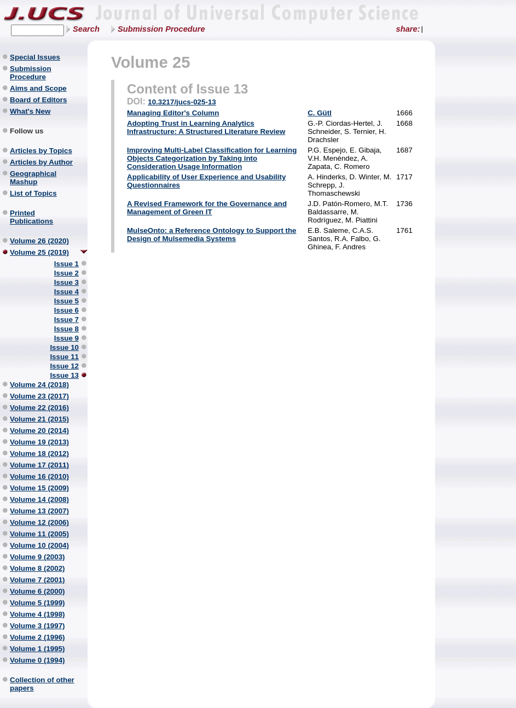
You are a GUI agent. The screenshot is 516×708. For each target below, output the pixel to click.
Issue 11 (64, 357)
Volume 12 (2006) (39, 522)
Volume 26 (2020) (39, 241)
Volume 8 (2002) (37, 568)
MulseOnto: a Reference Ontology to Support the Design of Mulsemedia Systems (212, 234)
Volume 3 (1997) (37, 626)
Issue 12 (64, 366)
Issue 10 (64, 347)
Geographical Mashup (33, 177)
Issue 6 (66, 310)
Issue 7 (66, 319)
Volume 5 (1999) (37, 603)
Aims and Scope (38, 88)
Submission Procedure (161, 29)
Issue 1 (66, 264)
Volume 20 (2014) (39, 430)
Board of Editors (38, 100)
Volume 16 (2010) (39, 476)
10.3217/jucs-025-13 (182, 102)
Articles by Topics (41, 151)
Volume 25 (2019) (39, 252)
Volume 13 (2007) (39, 511)
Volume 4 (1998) (37, 614)
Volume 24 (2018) (39, 385)
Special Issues (35, 57)
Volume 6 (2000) (37, 591)
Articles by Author (41, 162)
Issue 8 (66, 329)
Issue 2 (66, 273)
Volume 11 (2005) (39, 534)
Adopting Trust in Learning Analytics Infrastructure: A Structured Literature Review (206, 127)
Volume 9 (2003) (37, 557)
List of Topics (33, 193)
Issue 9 (66, 338)
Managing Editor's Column (173, 113)
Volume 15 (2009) (39, 488)
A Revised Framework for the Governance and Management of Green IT (207, 208)
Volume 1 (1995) (37, 649)
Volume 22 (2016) (39, 407)
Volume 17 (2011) (39, 465)
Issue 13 (64, 375)
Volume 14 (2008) (39, 499)
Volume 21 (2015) (39, 419)
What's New (30, 111)
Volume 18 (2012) (39, 453)
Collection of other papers (42, 684)
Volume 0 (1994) (37, 660)
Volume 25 (150, 62)
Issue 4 (66, 292)
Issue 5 (66, 301)
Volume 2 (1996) (37, 637)
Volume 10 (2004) (39, 545)
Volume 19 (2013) (39, 442)
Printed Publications (31, 217)
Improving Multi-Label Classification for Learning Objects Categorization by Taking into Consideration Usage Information (212, 158)
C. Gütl (320, 113)
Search (86, 29)
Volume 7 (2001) (37, 580)
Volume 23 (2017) (39, 396)
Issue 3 (66, 282)
